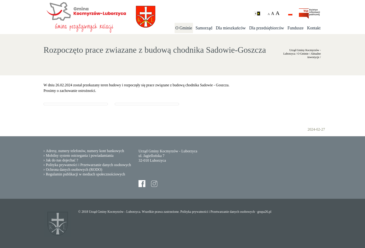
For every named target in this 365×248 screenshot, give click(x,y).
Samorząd (204, 28)
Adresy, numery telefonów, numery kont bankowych (85, 151)
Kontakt (314, 28)
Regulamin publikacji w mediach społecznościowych (85, 174)
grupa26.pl (264, 211)
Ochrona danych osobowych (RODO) (74, 169)
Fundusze (295, 28)
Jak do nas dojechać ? (62, 160)
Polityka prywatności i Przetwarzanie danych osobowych (88, 165)
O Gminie (184, 28)
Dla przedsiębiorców (266, 28)
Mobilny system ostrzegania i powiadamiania (80, 155)
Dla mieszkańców (231, 28)
